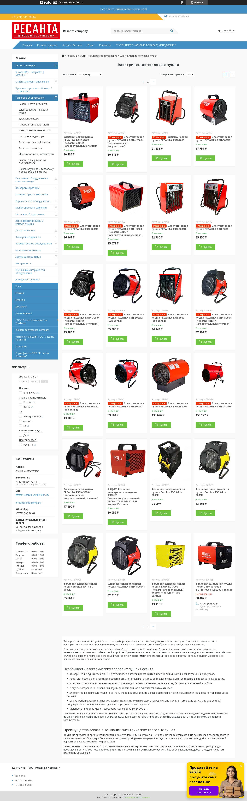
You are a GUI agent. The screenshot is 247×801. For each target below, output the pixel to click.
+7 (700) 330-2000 (23, 784)
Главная (27, 45)
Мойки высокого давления (31, 207)
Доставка (21, 306)
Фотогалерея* (23, 313)
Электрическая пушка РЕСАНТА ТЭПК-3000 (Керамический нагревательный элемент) (126, 230)
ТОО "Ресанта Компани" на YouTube (31, 321)
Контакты (105, 45)
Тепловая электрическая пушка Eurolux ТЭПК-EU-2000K (168, 492)
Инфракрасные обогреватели (36, 154)
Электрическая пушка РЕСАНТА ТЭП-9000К (126, 405)
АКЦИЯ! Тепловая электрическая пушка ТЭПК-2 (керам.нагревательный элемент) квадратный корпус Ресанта (124, 496)
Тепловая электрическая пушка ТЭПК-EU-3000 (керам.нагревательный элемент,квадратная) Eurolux (168, 589)
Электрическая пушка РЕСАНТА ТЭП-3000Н (170, 227)
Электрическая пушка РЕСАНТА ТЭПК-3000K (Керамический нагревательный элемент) (82, 319)
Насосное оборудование (29, 214)
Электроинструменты (28, 237)
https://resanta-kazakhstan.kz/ (32, 494)
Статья (19, 293)
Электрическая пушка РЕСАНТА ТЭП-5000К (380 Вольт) (82, 406)
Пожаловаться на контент (137, 797)
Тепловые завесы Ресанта (34, 142)
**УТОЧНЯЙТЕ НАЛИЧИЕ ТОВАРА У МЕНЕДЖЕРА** (146, 45)
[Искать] (171, 31)
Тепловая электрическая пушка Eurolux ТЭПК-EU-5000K (80, 586)
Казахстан (20, 775)
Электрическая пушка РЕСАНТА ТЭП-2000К (82, 227)
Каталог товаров (47, 45)
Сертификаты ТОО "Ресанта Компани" (32, 354)
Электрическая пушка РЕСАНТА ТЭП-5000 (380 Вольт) (170, 317)
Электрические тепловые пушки (34, 111)
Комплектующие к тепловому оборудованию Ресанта (36, 170)
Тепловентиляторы (30, 148)
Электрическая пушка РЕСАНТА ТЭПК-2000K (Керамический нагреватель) (126, 141)
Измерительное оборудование (33, 243)
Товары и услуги (76, 55)
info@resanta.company (28, 502)
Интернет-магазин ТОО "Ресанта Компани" (35, 338)
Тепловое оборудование (30, 97)
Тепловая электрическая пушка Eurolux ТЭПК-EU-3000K (212, 492)
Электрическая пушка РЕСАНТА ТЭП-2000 (170, 138)
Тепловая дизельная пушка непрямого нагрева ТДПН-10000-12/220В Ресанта (214, 586)
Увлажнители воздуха (28, 250)
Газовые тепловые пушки (34, 124)
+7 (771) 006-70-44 (24, 780)
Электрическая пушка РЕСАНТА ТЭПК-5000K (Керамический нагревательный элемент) (214, 319)
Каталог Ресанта (72, 45)
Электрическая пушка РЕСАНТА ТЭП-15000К (170, 405)
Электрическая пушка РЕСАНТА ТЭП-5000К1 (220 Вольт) (126, 317)
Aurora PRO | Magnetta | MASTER (29, 73)
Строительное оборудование (32, 201)
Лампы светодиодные (28, 256)
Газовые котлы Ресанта (33, 103)
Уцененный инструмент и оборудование (30, 271)
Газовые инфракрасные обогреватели (32, 161)
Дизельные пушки (29, 118)
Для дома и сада (25, 230)
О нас (90, 45)
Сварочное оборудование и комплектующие (31, 180)
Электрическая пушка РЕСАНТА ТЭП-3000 (214, 227)
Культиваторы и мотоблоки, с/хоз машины (33, 89)
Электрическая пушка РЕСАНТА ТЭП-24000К (214, 405)
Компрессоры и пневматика (31, 194)
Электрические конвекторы (35, 130)
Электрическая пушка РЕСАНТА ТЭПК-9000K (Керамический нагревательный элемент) (81, 493)
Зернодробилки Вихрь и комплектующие (29, 222)
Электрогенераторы (27, 188)
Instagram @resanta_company (32, 329)
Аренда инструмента (27, 279)
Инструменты (23, 263)
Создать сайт (65, 2)
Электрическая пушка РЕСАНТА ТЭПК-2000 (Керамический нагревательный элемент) (81, 141)
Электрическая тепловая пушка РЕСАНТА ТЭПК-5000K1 (126, 585)
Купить (75, 164)
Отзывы (20, 299)
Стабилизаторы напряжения (32, 81)
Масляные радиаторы (31, 136)
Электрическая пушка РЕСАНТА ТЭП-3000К (214, 138)
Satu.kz (139, 794)
